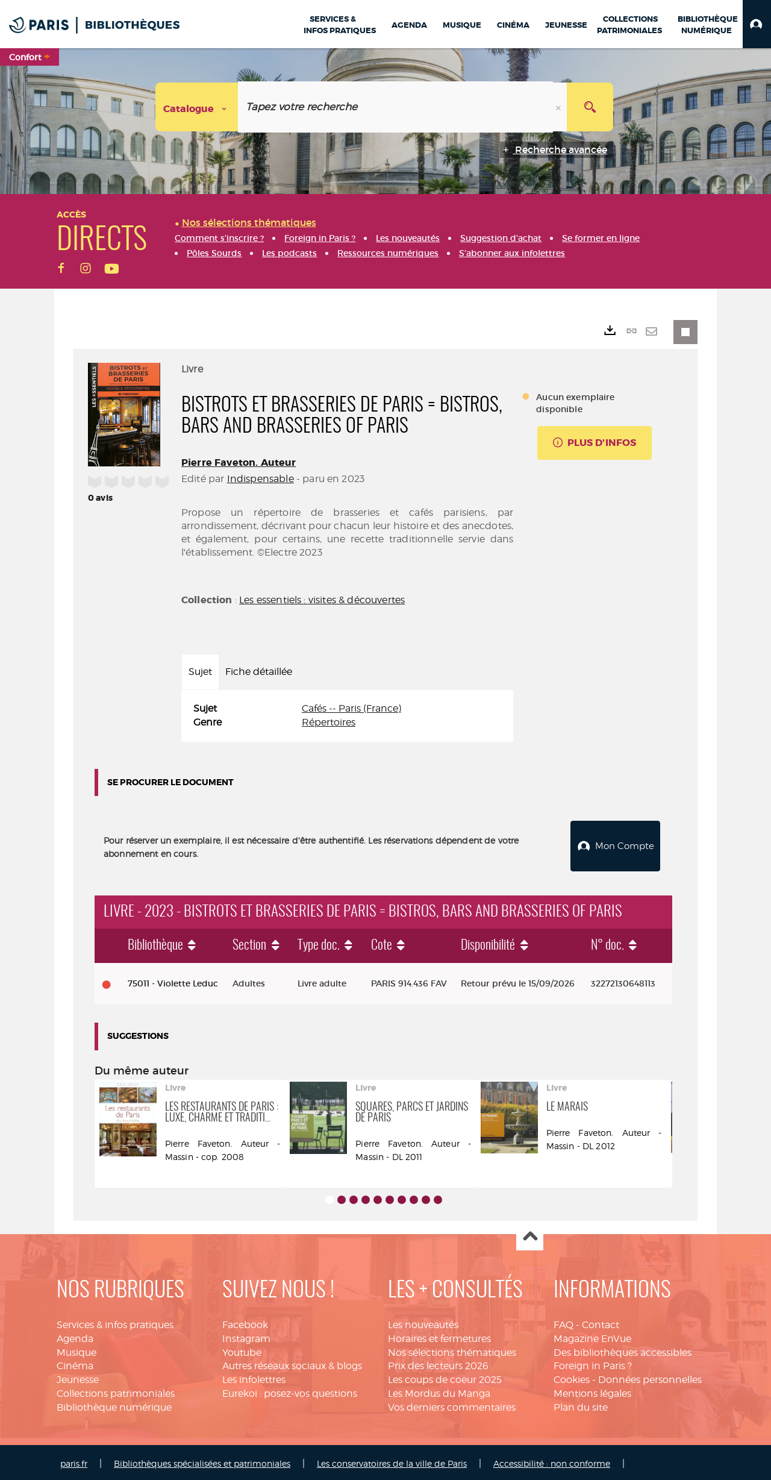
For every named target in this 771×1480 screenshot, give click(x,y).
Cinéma (75, 1363)
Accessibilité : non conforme (551, 1460)
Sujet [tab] (200, 671)
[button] (757, 24)
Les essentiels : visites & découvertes (322, 600)
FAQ (563, 1322)
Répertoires (328, 722)
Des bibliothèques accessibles (622, 1349)
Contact (600, 1322)
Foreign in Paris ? (593, 1363)
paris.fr (73, 1460)
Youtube (241, 1349)
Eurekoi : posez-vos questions (289, 1390)
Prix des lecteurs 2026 (438, 1363)
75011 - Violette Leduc (173, 980)
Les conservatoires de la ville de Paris (392, 1460)
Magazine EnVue (592, 1335)
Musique (76, 1349)
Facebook (245, 1322)
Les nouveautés (423, 1322)
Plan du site (581, 1404)
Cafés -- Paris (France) (351, 708)
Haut (529, 1234)
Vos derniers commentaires (452, 1404)
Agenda (75, 1335)
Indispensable (260, 478)
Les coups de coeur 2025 (445, 1376)
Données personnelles (650, 1376)
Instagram (246, 1335)
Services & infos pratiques (115, 1322)
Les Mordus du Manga (439, 1390)
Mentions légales (592, 1390)
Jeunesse (78, 1376)
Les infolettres (254, 1376)
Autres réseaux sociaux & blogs (292, 1363)
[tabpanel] (347, 716)
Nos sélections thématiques (452, 1349)
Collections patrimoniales (116, 1390)
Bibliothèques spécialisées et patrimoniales (202, 1460)
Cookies (572, 1376)
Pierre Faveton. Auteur (238, 462)
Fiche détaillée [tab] (258, 671)
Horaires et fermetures (439, 1335)
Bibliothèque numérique (114, 1404)
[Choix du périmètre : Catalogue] (197, 107)
